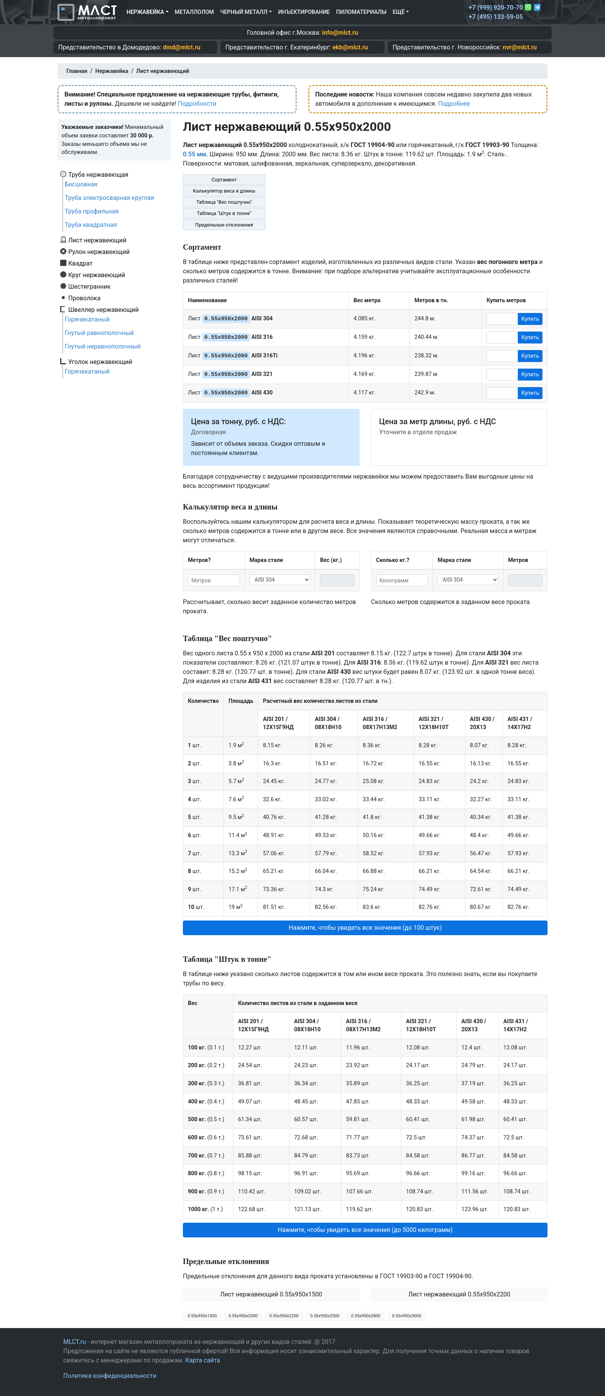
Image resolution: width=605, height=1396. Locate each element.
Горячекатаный (87, 319)
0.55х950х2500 (325, 1315)
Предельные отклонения (224, 225)
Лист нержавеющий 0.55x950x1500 (271, 1294)
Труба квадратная (91, 224)
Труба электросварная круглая (109, 197)
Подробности (197, 103)
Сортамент (224, 180)
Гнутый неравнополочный (103, 346)
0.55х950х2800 (365, 1315)
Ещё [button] (399, 12)
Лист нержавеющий (97, 240)
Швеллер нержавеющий (103, 309)
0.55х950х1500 (202, 1315)
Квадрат (80, 263)
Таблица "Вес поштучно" (224, 202)
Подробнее (454, 103)
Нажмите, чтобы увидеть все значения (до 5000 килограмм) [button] (365, 1230)
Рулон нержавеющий (99, 251)
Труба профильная (92, 211)
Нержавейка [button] (145, 12)
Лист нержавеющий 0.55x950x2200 (459, 1294)
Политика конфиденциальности (109, 1375)
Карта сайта (202, 1360)
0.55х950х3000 (406, 1315)
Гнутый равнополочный (99, 333)
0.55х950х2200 (284, 1315)
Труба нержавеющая (98, 174)
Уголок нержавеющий (100, 361)
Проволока (84, 297)
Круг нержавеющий (96, 274)
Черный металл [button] (243, 12)
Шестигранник (89, 286)
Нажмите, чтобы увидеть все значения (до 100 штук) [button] (365, 927)
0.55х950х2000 (243, 1315)
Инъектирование (304, 12)
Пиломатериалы (361, 12)
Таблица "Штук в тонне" (224, 213)
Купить (530, 319)
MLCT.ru (74, 1341)
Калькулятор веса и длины (224, 191)
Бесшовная (81, 184)
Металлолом (194, 12)
